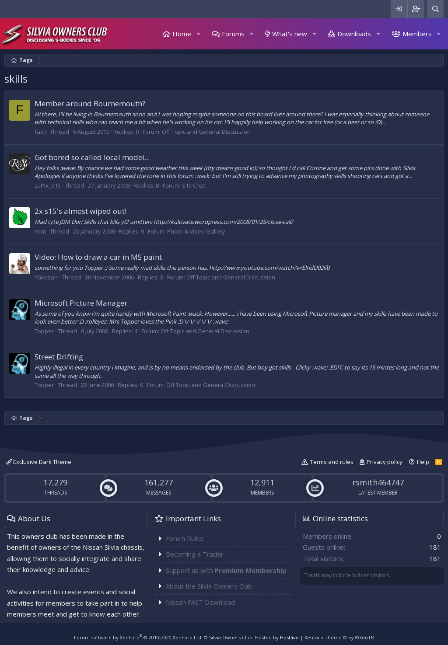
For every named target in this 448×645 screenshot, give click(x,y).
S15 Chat (193, 185)
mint (40, 231)
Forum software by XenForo (138, 637)
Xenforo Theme (339, 637)
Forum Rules (184, 538)
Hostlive (289, 637)
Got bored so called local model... (92, 157)
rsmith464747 (378, 482)
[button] (198, 33)
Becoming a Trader (195, 554)
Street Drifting (59, 357)
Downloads (354, 33)
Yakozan (46, 277)
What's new (289, 33)
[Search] (435, 9)
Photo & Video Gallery (196, 231)
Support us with (226, 570)
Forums (233, 33)
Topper (44, 331)
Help (423, 462)
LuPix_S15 (48, 185)
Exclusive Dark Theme (38, 462)
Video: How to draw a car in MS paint (98, 257)
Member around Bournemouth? (90, 103)
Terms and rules (332, 462)
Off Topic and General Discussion (206, 132)
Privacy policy (384, 462)
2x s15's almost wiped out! (80, 211)
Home (181, 33)
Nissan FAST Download (200, 602)
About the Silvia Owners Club (209, 586)
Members (417, 33)
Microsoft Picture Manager (81, 303)
